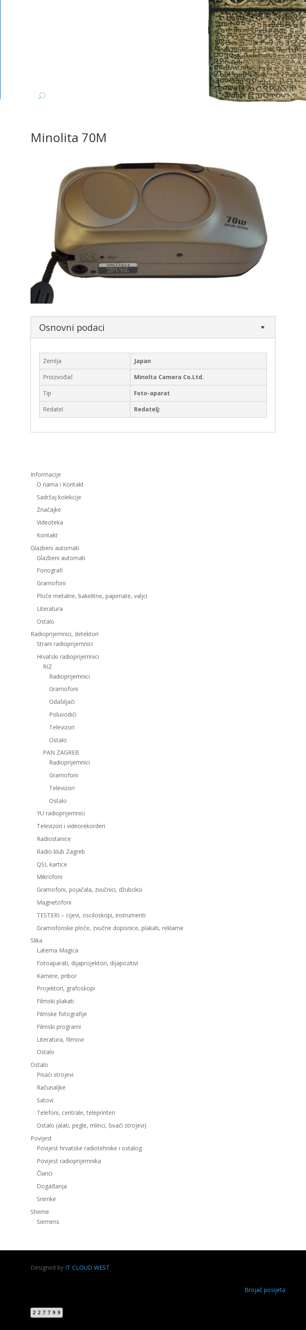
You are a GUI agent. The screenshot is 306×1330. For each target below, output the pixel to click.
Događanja (52, 1186)
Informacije (46, 474)
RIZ (47, 666)
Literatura (50, 609)
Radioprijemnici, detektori (65, 634)
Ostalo (45, 621)
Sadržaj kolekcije (59, 497)
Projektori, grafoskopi (66, 988)
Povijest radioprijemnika (69, 1161)
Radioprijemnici (69, 676)
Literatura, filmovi (60, 1039)
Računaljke (51, 1087)
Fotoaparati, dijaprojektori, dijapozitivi (87, 963)
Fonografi (50, 570)
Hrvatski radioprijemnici (68, 656)
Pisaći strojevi (55, 1074)
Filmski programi (59, 1027)
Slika (36, 940)
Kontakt (47, 535)
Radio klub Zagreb (61, 851)
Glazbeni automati (55, 548)
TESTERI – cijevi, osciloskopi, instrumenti (91, 915)
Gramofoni (51, 583)
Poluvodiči (62, 714)
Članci (44, 1173)
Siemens (48, 1222)
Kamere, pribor (57, 976)
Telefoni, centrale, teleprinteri (76, 1112)
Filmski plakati (55, 1001)
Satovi (45, 1100)
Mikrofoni (49, 877)
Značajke (49, 509)
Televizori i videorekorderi (71, 826)
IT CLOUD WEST (87, 1267)
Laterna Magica (57, 950)
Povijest (41, 1138)
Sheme (40, 1212)
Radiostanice (54, 839)
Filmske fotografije (62, 1014)
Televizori (62, 727)
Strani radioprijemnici (65, 644)
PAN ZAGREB (61, 752)
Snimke (46, 1199)
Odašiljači (62, 701)
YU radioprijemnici (61, 813)
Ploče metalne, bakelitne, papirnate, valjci (92, 596)
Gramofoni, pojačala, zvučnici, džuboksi (89, 889)
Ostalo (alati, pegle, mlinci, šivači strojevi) (91, 1125)
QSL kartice (52, 864)
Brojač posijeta (265, 1290)
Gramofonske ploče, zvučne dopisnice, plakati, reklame (110, 928)
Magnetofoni (54, 902)
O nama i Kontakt (60, 484)
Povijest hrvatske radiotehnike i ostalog (89, 1148)
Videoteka (50, 522)
